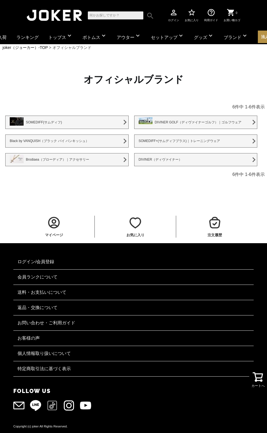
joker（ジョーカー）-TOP (25, 47)
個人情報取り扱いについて (44, 353)
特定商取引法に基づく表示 (44, 368)
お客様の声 (29, 338)
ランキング (27, 37)
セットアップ (167, 36)
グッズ (204, 36)
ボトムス (95, 36)
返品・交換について (38, 307)
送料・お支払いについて (42, 292)
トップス (60, 36)
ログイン (173, 15)
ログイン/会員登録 (36, 261)
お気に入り (192, 15)
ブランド (236, 36)
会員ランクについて (38, 277)
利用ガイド (211, 15)
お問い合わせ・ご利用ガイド (46, 322)
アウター (129, 36)
